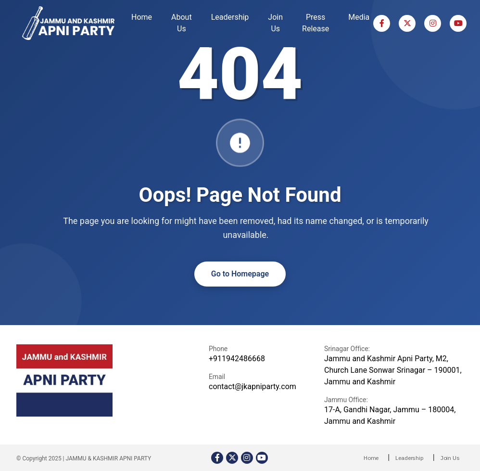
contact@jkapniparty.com (252, 386)
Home (141, 17)
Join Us (275, 23)
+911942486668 (237, 358)
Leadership (230, 17)
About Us (181, 23)
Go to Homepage (240, 273)
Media (358, 17)
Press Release (315, 23)
